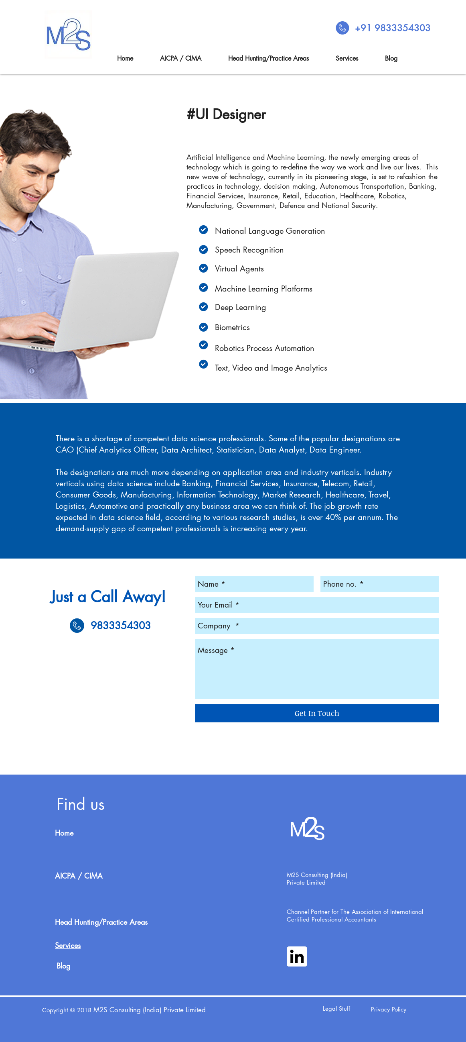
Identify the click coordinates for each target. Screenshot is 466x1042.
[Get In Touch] (317, 713)
